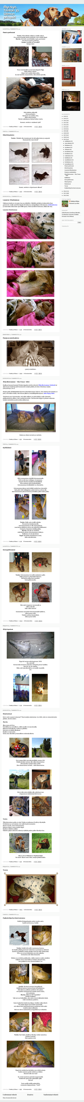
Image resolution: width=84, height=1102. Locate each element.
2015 (64, 139)
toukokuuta (68, 156)
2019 (64, 131)
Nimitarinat (7, 714)
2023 (64, 122)
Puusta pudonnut (9, 32)
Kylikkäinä (7, 448)
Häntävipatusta (8, 135)
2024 (64, 120)
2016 (64, 137)
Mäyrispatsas (8, 629)
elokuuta (67, 149)
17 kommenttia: (27, 541)
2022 (64, 124)
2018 (64, 133)
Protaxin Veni (65, 216)
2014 (64, 191)
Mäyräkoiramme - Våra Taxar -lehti (16, 382)
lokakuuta (67, 145)
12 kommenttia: (28, 909)
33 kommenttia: (27, 439)
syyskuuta (67, 147)
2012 (64, 195)
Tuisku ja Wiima (75, 201)
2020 (64, 129)
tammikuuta (68, 164)
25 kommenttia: (27, 861)
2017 (64, 135)
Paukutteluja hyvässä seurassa (14, 918)
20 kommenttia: (28, 126)
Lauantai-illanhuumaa (11, 200)
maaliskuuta (68, 160)
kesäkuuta (67, 153)
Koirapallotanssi (9, 550)
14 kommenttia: (28, 373)
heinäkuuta (68, 151)
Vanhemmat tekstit (51, 1095)
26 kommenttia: (28, 191)
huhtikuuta (68, 158)
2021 (64, 127)
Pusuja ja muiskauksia (11, 338)
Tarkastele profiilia (74, 203)
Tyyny (5, 870)
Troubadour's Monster (68, 214)
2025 (64, 118)
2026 (64, 116)
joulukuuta (68, 141)
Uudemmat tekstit (10, 1095)
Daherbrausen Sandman (68, 212)
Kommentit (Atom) (11, 1098)
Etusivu (30, 1095)
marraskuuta (68, 143)
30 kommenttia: (27, 1089)
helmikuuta (68, 162)
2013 (64, 193)
